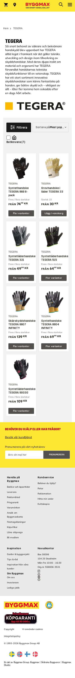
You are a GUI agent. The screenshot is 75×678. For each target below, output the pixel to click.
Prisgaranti (13, 502)
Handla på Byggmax (13, 479)
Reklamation (44, 493)
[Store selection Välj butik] (14, 5)
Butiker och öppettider (18, 486)
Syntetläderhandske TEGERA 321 (21, 258)
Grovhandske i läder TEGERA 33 (52, 189)
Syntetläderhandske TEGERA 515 (54, 258)
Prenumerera (57, 454)
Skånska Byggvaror (50, 662)
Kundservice (46, 477)
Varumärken (13, 507)
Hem (6, 28)
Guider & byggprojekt (18, 554)
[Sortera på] (51, 127)
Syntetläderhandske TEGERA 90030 (21, 390)
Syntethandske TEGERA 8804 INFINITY (51, 324)
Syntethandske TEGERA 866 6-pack (18, 191)
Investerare (13, 582)
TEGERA (13, 41)
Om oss (11, 577)
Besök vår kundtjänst (18, 437)
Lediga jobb (13, 587)
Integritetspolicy (12, 636)
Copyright (9, 629)
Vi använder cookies (32, 629)
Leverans (11, 492)
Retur (40, 488)
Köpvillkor (12, 527)
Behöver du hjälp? (47, 483)
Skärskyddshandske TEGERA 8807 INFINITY (21, 324)
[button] (49, 605)
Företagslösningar (16, 522)
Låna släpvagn (15, 532)
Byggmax (34, 662)
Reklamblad (13, 497)
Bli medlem (13, 537)
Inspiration (14, 548)
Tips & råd (12, 559)
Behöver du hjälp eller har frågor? (33, 429)
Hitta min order (46, 498)
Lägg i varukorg (54, 213)
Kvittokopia (44, 504)
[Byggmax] (37, 6)
